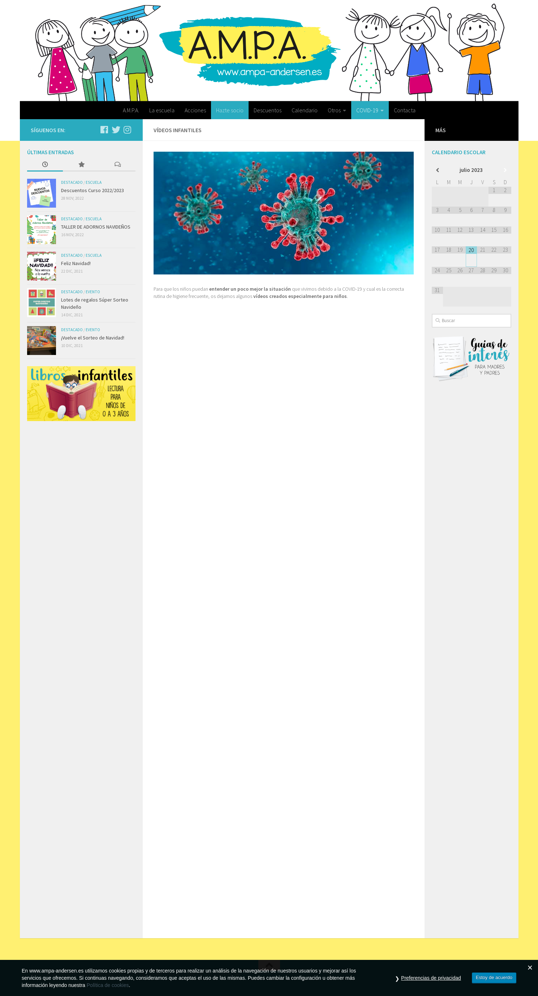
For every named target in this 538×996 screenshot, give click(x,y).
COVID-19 (367, 110)
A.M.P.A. (131, 110)
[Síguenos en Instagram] (127, 129)
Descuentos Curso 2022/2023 (92, 190)
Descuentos (267, 110)
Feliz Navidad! (76, 263)
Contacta (405, 110)
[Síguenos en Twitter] (116, 129)
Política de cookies (108, 985)
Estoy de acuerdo (494, 977)
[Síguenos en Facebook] (104, 129)
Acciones (195, 110)
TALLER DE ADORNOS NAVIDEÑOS (95, 227)
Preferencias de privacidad (431, 978)
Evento (93, 291)
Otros (334, 110)
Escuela (94, 182)
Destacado (72, 182)
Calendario (305, 110)
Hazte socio (230, 110)
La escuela (162, 110)
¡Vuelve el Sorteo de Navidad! (92, 337)
